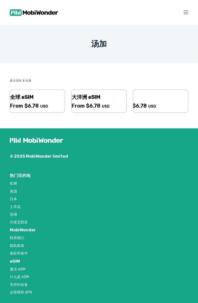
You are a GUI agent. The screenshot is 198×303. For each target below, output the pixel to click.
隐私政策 (17, 245)
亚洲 (13, 214)
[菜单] (186, 12)
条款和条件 (19, 253)
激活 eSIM (18, 269)
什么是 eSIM (19, 277)
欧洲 (13, 183)
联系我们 (17, 238)
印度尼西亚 (19, 222)
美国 (13, 191)
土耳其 (15, 207)
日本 (13, 199)
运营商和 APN (21, 292)
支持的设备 (19, 284)
